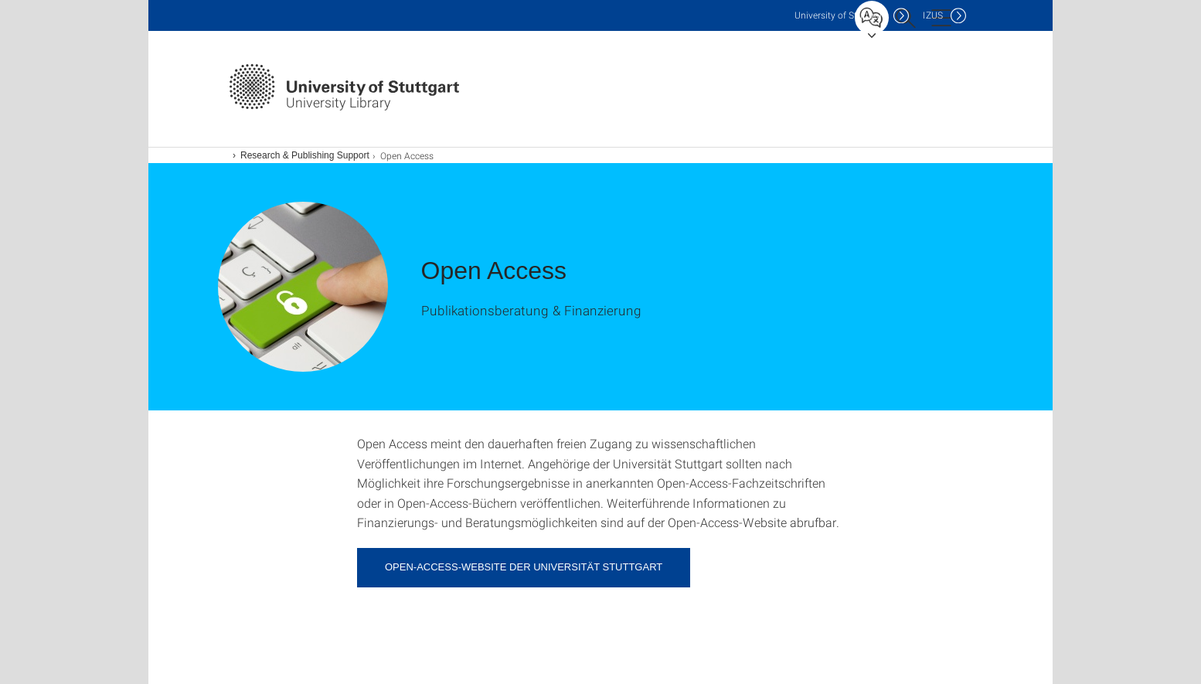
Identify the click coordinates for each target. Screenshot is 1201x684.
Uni (840, 15)
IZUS (933, 15)
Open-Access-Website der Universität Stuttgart (523, 567)
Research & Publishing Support (304, 155)
